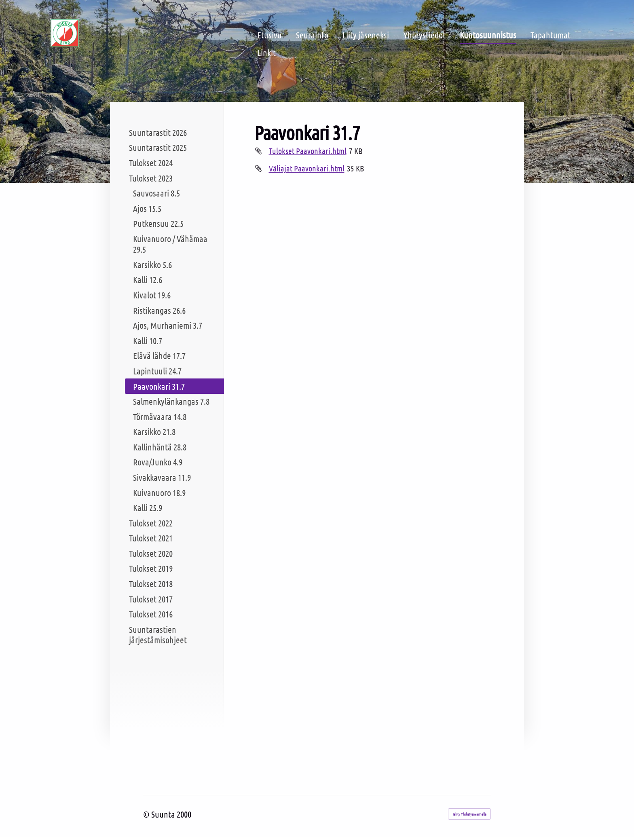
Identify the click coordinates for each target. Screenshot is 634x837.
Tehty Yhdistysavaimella (469, 814)
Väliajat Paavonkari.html (306, 168)
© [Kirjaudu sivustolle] (147, 814)
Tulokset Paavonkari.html (308, 151)
